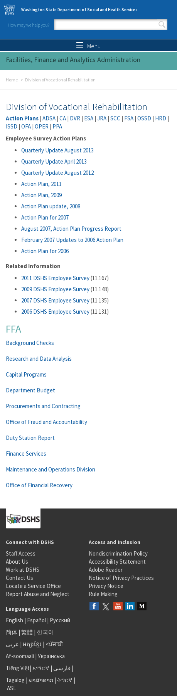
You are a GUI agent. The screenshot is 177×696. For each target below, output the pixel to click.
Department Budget (30, 390)
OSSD (144, 118)
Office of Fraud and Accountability (46, 422)
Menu (88, 46)
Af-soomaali (20, 656)
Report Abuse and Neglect (37, 594)
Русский (60, 620)
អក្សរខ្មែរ (32, 644)
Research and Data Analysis (39, 358)
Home (12, 80)
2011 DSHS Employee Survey (55, 278)
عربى (12, 644)
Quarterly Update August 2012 (57, 172)
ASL (11, 688)
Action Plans (22, 118)
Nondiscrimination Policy (118, 553)
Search (162, 24)
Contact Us (19, 577)
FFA (13, 328)
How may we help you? (28, 25)
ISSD (11, 126)
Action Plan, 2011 (41, 184)
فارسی (61, 668)
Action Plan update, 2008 (50, 206)
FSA (128, 118)
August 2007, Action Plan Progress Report (71, 228)
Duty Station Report (30, 437)
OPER (42, 126)
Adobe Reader (106, 569)
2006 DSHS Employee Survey (55, 311)
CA (62, 118)
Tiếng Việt (18, 668)
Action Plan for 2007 (45, 217)
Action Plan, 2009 (41, 195)
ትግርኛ (64, 680)
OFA (26, 126)
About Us (17, 561)
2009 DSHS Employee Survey (55, 289)
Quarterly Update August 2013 (57, 150)
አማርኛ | (42, 668)
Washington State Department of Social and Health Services (79, 9)
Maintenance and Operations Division (50, 469)
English (15, 620)
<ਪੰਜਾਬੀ (54, 644)
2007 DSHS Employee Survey (55, 300)
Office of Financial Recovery (39, 485)
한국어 (45, 632)
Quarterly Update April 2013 (54, 161)
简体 (11, 632)
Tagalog (15, 680)
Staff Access (20, 553)
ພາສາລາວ (41, 680)
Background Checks (30, 342)
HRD (160, 118)
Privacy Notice (106, 586)
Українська (51, 656)
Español (36, 620)
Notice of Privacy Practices (121, 577)
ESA (88, 118)
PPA (57, 126)
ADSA (49, 118)
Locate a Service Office (33, 586)
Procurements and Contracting (43, 406)
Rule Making (103, 594)
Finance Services (26, 453)
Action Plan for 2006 (45, 251)
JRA (101, 118)
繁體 (27, 632)
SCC (115, 118)
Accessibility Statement (117, 561)
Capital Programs (26, 374)
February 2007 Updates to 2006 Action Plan (72, 239)
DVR (75, 118)
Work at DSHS (22, 569)
